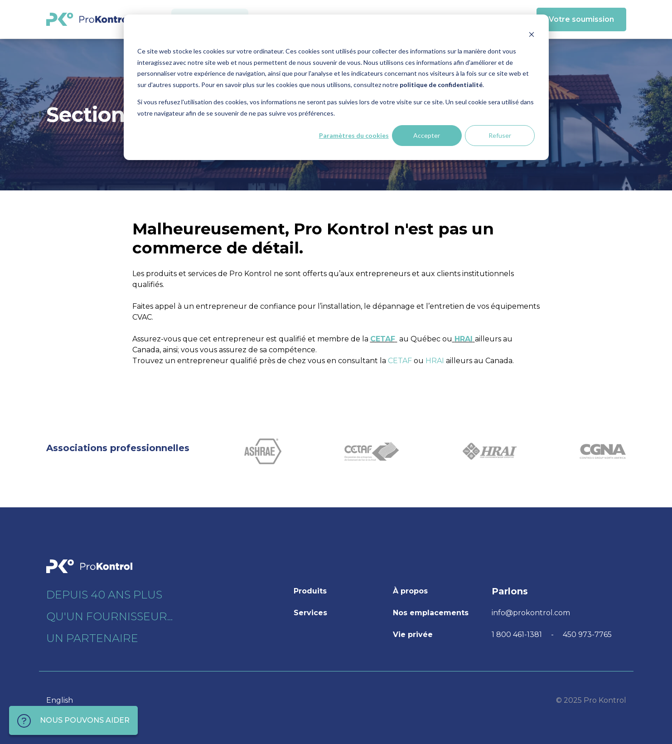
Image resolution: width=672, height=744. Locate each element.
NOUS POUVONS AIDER (73, 721)
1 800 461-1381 (518, 634)
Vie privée (413, 634)
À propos (410, 591)
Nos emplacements (431, 612)
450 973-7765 (587, 634)
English (59, 700)
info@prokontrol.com (531, 612)
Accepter (426, 135)
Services (310, 612)
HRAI (462, 339)
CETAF (382, 339)
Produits (310, 591)
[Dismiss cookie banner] (531, 34)
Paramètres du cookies (354, 135)
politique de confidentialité (441, 84)
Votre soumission (581, 19)
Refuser (499, 135)
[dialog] (336, 87)
